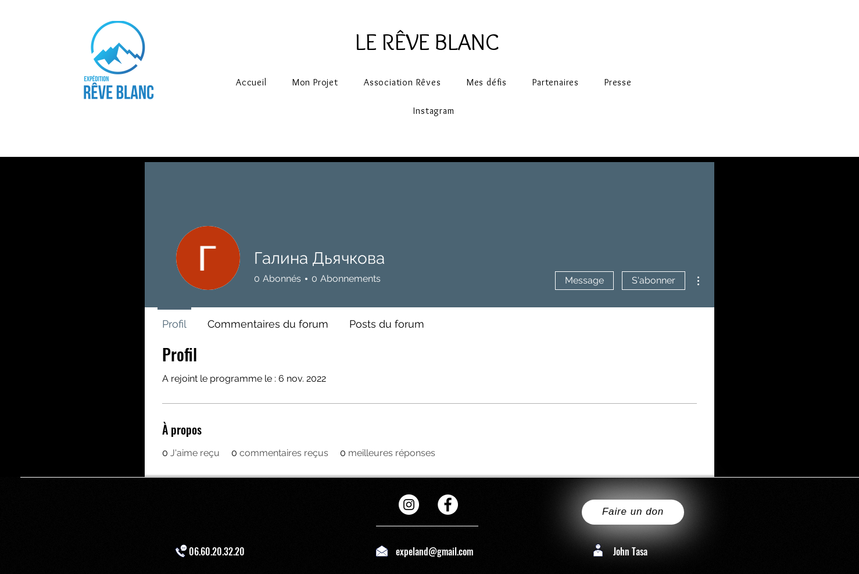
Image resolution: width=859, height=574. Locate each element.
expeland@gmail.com (434, 551)
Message (584, 280)
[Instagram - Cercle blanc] (409, 504)
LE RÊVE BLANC (427, 41)
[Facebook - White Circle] (448, 504)
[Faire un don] (633, 512)
